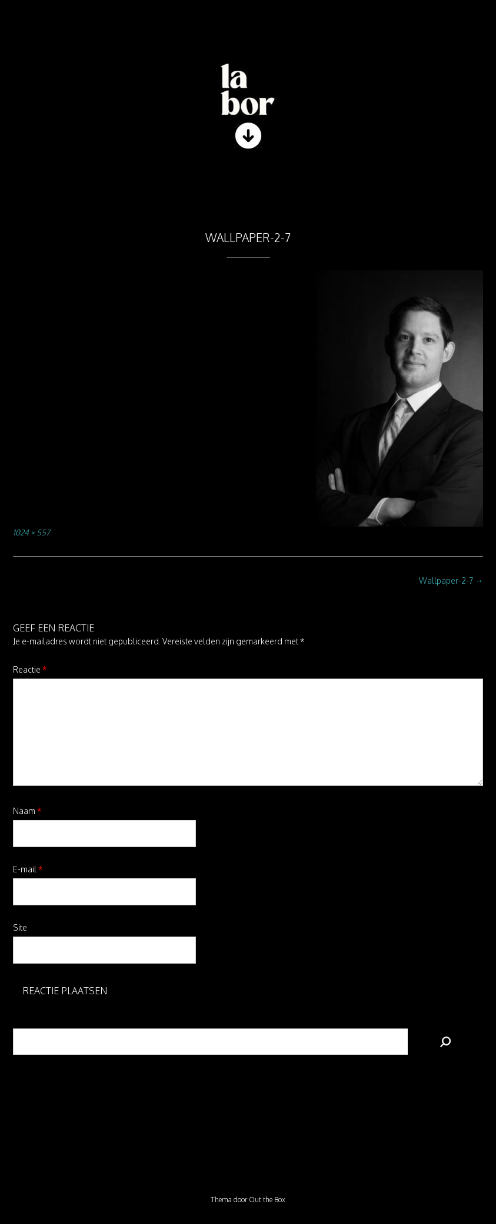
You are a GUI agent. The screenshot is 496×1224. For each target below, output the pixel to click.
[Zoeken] (445, 1041)
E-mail (28, 869)
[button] (248, 187)
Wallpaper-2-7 (451, 580)
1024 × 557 (31, 532)
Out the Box (267, 1199)
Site (20, 927)
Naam (27, 811)
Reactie (30, 669)
